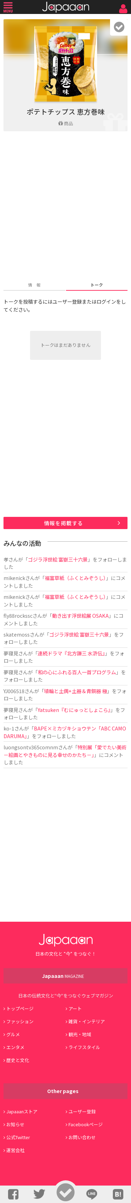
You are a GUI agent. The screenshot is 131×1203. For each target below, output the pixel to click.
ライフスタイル (84, 1047)
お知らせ (15, 1124)
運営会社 (15, 1150)
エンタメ (15, 1047)
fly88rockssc (17, 615)
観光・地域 (79, 1034)
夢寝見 (10, 653)
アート (75, 1008)
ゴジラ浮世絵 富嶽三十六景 (58, 559)
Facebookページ (85, 1124)
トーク (96, 285)
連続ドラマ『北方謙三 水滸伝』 (71, 653)
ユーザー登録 (82, 1111)
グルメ (13, 1034)
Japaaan (65, 7)
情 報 (34, 285)
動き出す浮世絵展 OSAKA (80, 615)
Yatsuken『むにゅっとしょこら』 (74, 709)
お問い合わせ (82, 1137)
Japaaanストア (21, 1111)
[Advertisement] (65, 207)
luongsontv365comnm (30, 747)
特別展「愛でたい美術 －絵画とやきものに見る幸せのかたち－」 (64, 750)
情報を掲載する (63, 523)
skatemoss (16, 634)
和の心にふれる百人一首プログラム (77, 672)
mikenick (14, 577)
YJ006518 (13, 691)
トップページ (20, 1008)
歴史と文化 (17, 1060)
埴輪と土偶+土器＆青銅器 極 (75, 691)
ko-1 (8, 728)
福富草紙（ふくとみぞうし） (75, 577)
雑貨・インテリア (86, 1021)
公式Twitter (18, 1137)
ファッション (20, 1021)
